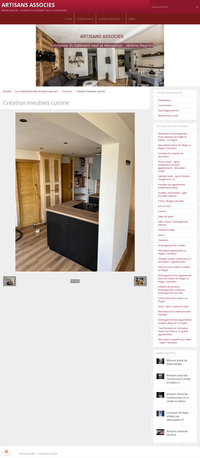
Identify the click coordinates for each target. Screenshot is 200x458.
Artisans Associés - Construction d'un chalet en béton (178, 397)
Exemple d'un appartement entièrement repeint (171, 186)
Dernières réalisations (109, 19)
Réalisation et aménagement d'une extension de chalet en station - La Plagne (172, 137)
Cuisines (67, 91)
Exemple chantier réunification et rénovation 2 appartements (174, 261)
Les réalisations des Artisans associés (36, 91)
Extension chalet (166, 230)
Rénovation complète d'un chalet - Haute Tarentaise (174, 341)
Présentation (164, 100)
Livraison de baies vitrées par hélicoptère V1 (178, 416)
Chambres (163, 240)
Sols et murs (164, 206)
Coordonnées (165, 105)
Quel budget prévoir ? (169, 110)
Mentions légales (27, 453)
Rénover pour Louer (168, 115)
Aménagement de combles (171, 245)
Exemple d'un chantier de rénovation (170, 155)
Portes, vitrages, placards (171, 201)
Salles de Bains (165, 216)
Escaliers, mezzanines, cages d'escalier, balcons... (172, 194)
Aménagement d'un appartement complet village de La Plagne (175, 322)
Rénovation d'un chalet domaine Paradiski (174, 313)
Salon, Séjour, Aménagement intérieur (173, 223)
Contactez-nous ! (85, 19)
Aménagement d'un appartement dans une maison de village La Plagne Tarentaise (175, 278)
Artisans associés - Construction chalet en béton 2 (179, 379)
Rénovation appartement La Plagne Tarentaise (172, 252)
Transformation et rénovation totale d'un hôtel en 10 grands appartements (173, 331)
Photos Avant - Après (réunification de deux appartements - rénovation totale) (171, 166)
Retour (75, 281)
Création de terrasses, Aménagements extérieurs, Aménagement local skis (171, 290)
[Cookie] (6, 451)
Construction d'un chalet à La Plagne (172, 300)
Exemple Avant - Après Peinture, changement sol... (174, 178)
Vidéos (132, 19)
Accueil (68, 19)
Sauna (161, 235)
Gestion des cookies (47, 453)
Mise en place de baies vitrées (177, 362)
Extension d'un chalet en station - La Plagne (174, 269)
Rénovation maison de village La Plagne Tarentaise (174, 147)
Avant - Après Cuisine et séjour (173, 306)
